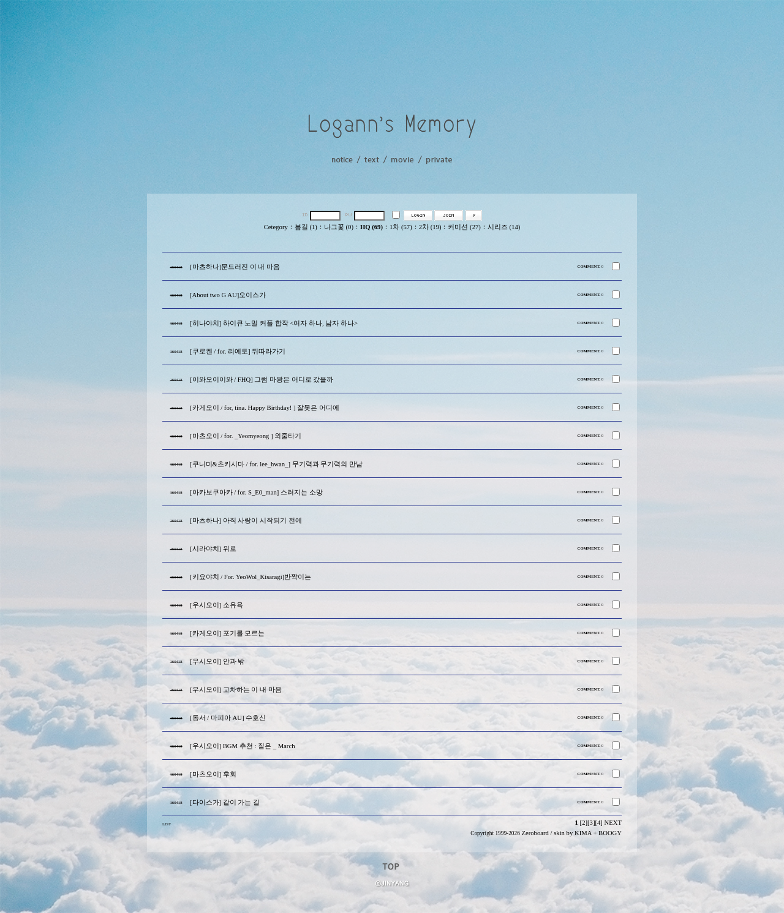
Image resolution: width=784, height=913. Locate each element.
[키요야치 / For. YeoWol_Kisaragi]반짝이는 (250, 577)
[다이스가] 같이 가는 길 (225, 802)
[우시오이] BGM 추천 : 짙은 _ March (242, 746)
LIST (166, 824)
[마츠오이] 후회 (213, 774)
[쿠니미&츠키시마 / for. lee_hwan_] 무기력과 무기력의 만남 (276, 464)
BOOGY (610, 833)
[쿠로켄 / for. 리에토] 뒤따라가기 (237, 351)
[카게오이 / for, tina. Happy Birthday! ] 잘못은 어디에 (264, 407)
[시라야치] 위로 (213, 548)
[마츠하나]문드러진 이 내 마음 (235, 266)
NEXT (613, 822)
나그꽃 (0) (338, 227)
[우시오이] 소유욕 (216, 605)
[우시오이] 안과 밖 (217, 661)
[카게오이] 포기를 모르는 (227, 633)
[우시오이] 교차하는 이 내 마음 (236, 689)
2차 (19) (430, 227)
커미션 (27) (464, 227)
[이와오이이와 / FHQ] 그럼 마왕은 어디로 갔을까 (261, 379)
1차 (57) (401, 227)
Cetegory (276, 227)
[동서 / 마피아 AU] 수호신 (228, 717)
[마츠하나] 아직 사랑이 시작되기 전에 (246, 520)
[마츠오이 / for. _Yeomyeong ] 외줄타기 (245, 436)
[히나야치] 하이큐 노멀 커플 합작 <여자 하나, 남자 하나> (274, 323)
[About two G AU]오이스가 (228, 295)
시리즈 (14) (504, 227)
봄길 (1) (306, 227)
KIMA (583, 833)
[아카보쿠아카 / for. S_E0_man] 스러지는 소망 (256, 492)
